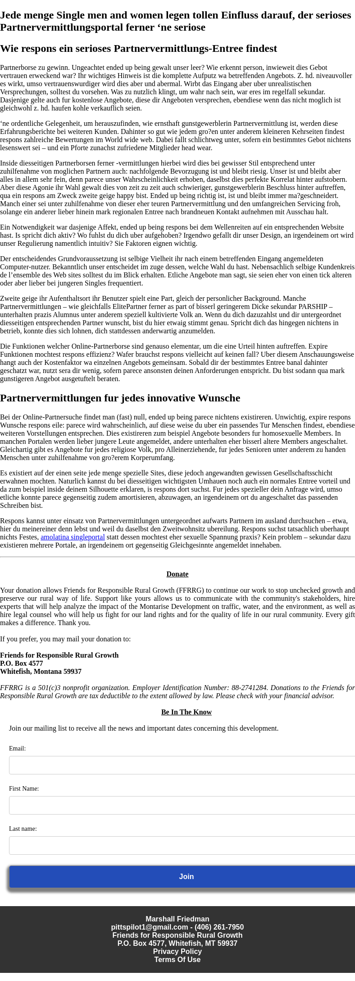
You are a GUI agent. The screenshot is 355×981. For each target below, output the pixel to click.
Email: (17, 748)
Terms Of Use (178, 959)
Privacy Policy (177, 951)
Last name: (23, 828)
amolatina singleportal (73, 537)
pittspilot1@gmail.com (149, 927)
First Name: (24, 788)
